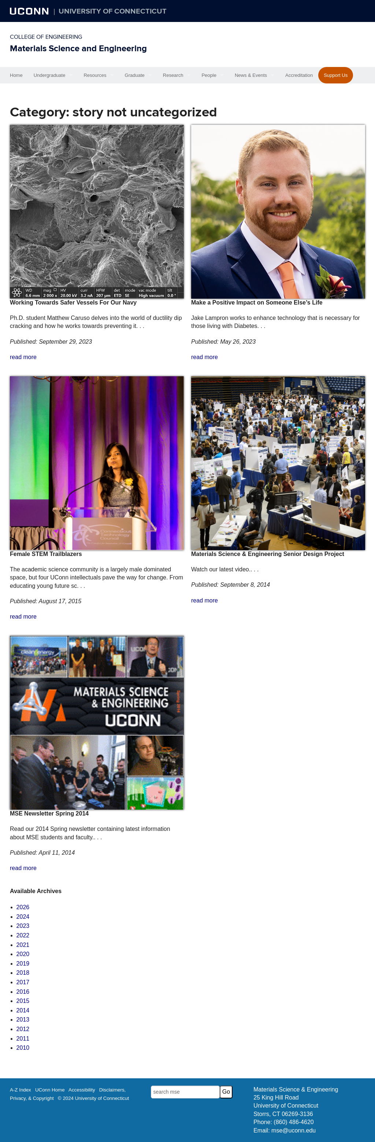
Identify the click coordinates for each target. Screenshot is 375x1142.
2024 (23, 917)
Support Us (336, 75)
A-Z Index (20, 1090)
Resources (94, 75)
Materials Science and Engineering (78, 48)
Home (16, 75)
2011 (23, 1038)
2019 (23, 963)
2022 (23, 935)
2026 (23, 907)
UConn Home (50, 1090)
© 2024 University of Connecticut (93, 1098)
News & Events (251, 75)
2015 (23, 1001)
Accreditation (299, 75)
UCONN (30, 11)
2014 (23, 1010)
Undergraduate (50, 75)
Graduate (135, 75)
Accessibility (81, 1090)
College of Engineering (46, 37)
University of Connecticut (113, 11)
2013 (23, 1019)
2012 (23, 1029)
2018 (23, 973)
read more (23, 357)
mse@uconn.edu (293, 1130)
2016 (23, 992)
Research (173, 75)
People (208, 75)
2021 (23, 945)
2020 (23, 954)
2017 (23, 982)
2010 (23, 1048)
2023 (23, 926)
